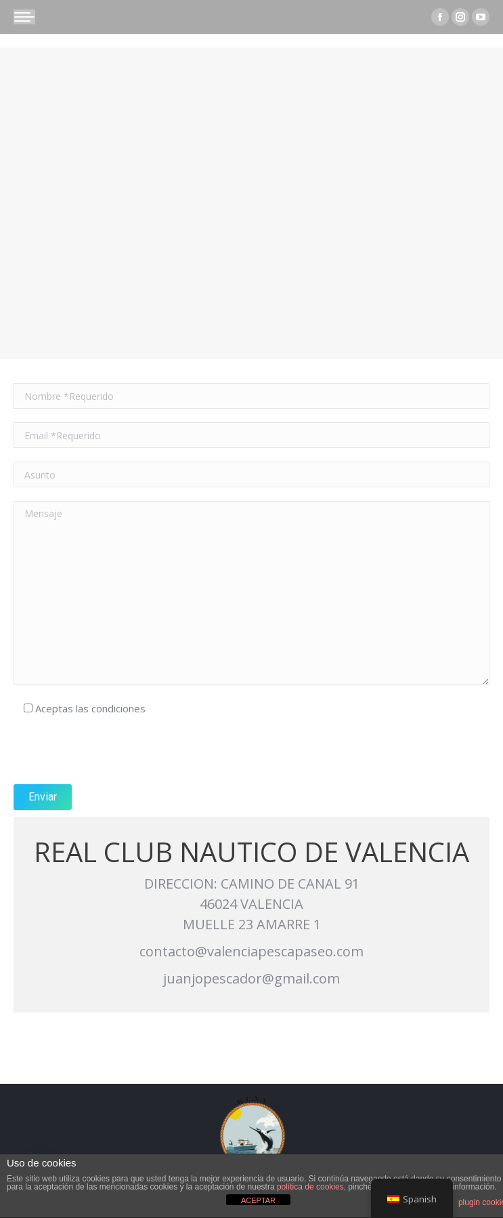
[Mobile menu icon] (24, 16)
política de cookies (310, 1187)
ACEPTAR (258, 1200)
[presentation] (116, 751)
